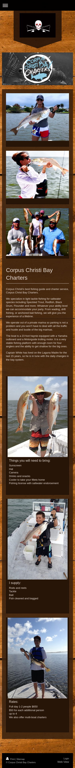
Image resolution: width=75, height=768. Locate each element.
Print (10, 759)
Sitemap (21, 759)
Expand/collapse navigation (37, 5)
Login (66, 758)
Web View (63, 761)
